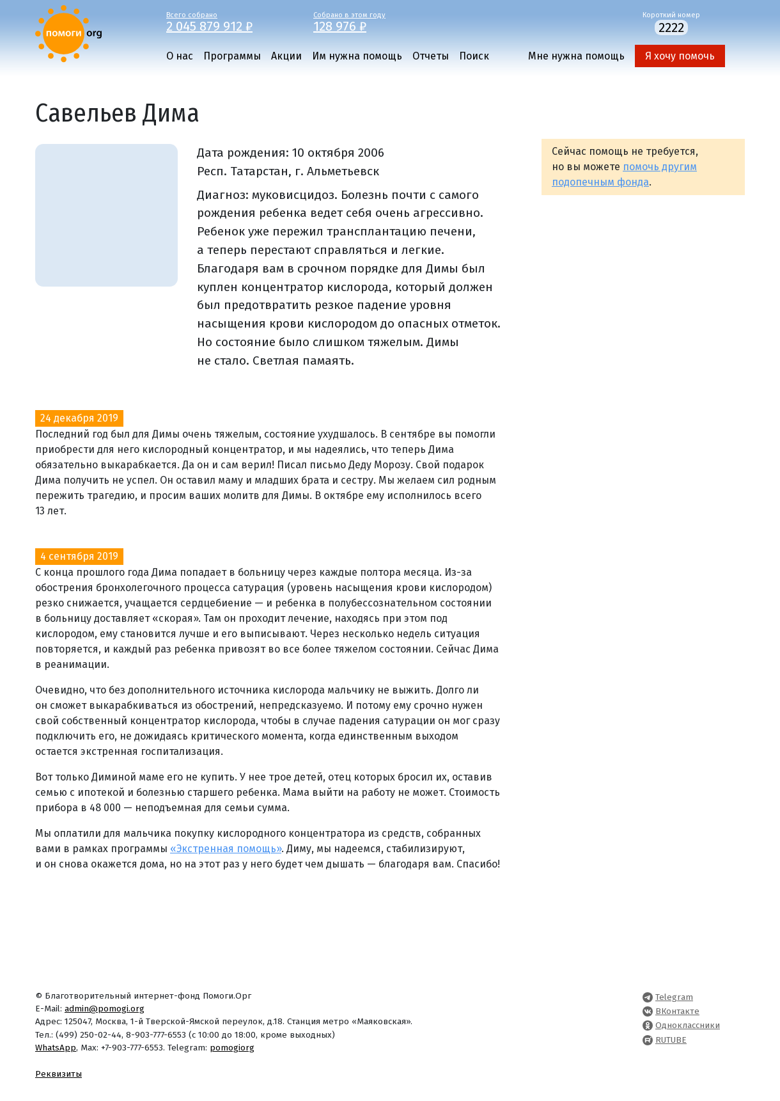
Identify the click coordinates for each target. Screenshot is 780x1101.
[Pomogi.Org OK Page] (648, 1025)
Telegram (674, 997)
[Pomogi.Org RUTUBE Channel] (648, 1039)
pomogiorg (232, 1047)
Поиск (474, 56)
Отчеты (430, 56)
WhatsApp (55, 1047)
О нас (179, 56)
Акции (286, 56)
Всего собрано (230, 21)
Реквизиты (58, 1073)
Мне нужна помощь (576, 56)
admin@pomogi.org (104, 1008)
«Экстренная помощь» (225, 849)
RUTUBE (671, 1039)
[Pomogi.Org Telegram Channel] (648, 997)
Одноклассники (687, 1025)
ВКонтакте (677, 1011)
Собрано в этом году (377, 21)
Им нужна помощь (357, 56)
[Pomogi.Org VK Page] (648, 1011)
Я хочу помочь (680, 56)
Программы (232, 56)
